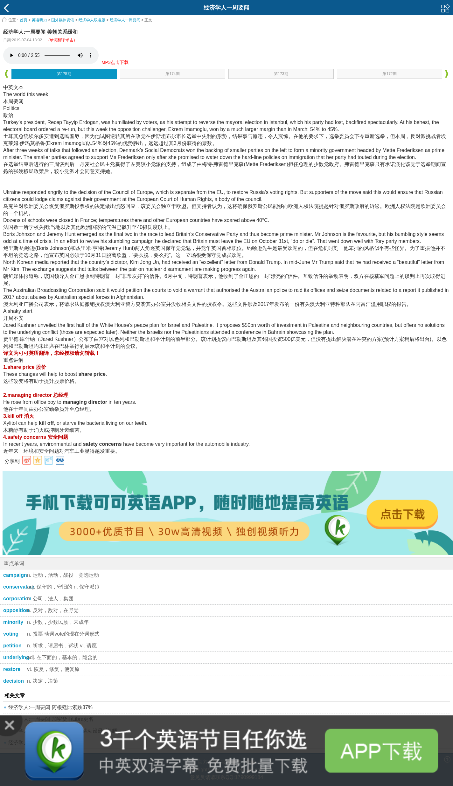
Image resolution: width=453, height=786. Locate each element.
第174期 (172, 74)
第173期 (281, 74)
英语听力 (39, 20)
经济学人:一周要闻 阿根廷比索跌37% (50, 707)
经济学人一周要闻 (125, 20)
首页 (23, 20)
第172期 (389, 74)
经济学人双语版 (92, 20)
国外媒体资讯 (62, 20)
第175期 (64, 74)
